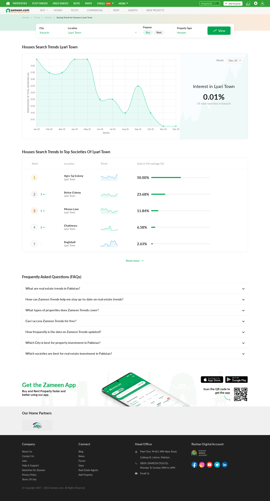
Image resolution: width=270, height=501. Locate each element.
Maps (88, 3)
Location (72, 28)
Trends (37, 17)
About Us (27, 451)
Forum (82, 460)
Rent (159, 32)
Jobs (24, 460)
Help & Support (30, 465)
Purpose (147, 27)
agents (133, 10)
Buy (148, 32)
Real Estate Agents (88, 470)
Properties (20, 3)
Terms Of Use (29, 479)
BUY (44, 10)
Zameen (25, 17)
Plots (74, 10)
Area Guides (60, 3)
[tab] (135, 288)
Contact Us (28, 456)
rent (116, 10)
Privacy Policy (29, 474)
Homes (58, 10)
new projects (155, 10)
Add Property (233, 3)
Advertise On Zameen (33, 470)
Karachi (48, 17)
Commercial (95, 10)
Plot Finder (40, 3)
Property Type (184, 28)
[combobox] (51, 32)
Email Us (144, 473)
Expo (81, 465)
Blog (77, 3)
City (41, 28)
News (82, 456)
